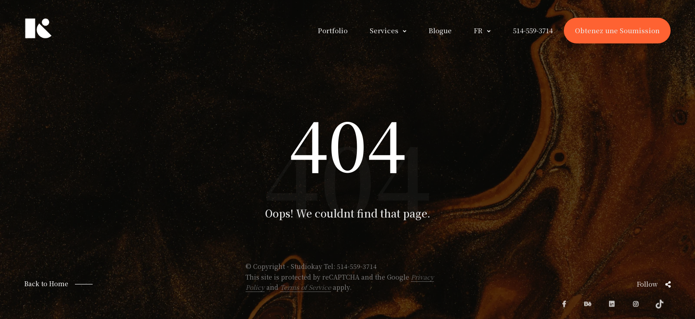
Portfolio (333, 30)
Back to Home (46, 283)
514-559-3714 (357, 266)
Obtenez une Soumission (617, 30)
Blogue (440, 30)
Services (384, 30)
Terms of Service (305, 287)
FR (478, 30)
